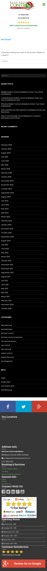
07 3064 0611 (23, 15)
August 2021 (5, 277)
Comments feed (7, 386)
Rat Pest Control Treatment (11, 337)
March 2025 (5, 169)
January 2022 (6, 261)
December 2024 (7, 181)
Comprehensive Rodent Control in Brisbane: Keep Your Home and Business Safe (22, 99)
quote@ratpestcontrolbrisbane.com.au (17, 458)
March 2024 (5, 217)
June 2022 (5, 249)
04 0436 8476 (23, 18)
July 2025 (4, 157)
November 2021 (7, 269)
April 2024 (5, 213)
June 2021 (4, 285)
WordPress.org (6, 390)
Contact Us (6, 484)
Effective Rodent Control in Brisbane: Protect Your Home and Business (22, 105)
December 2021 (7, 265)
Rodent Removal (7, 357)
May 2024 (5, 209)
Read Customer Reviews (11, 474)
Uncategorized (6, 361)
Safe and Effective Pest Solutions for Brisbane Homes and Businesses (23, 111)
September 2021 (7, 273)
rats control (5, 345)
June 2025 (5, 161)
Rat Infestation (6, 329)
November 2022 (7, 229)
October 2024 (6, 189)
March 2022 (5, 257)
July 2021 (4, 281)
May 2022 (4, 253)
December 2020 (7, 304)
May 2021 (4, 288)
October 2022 (6, 233)
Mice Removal (6, 325)
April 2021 (4, 292)
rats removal (6, 349)
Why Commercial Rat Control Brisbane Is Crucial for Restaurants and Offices (21, 117)
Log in (3, 378)
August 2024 (6, 197)
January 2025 (6, 177)
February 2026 (6, 145)
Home (4, 481)
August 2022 (6, 241)
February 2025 (6, 173)
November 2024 (7, 185)
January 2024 (6, 225)
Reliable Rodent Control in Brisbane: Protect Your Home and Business (22, 93)
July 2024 (4, 201)
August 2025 (6, 153)
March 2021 (5, 296)
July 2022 (4, 245)
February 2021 (6, 300)
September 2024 (7, 193)
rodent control (6, 353)
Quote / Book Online (9, 469)
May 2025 (4, 165)
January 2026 (6, 149)
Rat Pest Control (7, 333)
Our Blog (5, 471)
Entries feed (5, 382)
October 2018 (6, 308)
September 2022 (7, 237)
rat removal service (8, 341)
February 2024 (6, 221)
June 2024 (5, 205)
